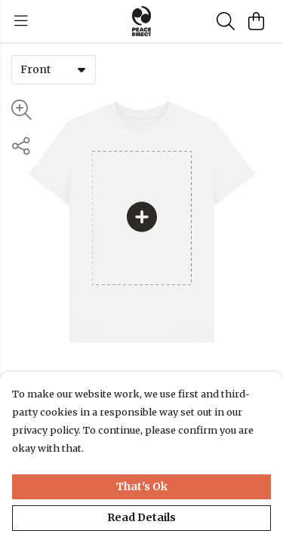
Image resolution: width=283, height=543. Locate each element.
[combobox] (53, 69)
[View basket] (256, 21)
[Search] (226, 21)
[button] (81, 69)
